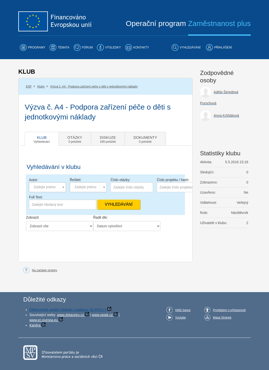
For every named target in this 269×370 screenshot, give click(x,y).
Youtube (180, 317)
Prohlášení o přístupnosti (229, 310)
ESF (29, 86)
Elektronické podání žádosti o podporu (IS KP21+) (67, 310)
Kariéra (35, 325)
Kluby (41, 86)
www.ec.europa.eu (43, 320)
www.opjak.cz (102, 315)
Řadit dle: (100, 217)
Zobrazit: (32, 217)
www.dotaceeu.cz (70, 315)
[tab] (42, 139)
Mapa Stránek (222, 317)
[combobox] (47, 187)
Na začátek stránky (44, 270)
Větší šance (183, 310)
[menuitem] (32, 47)
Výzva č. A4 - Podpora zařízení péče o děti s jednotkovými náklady (94, 86)
